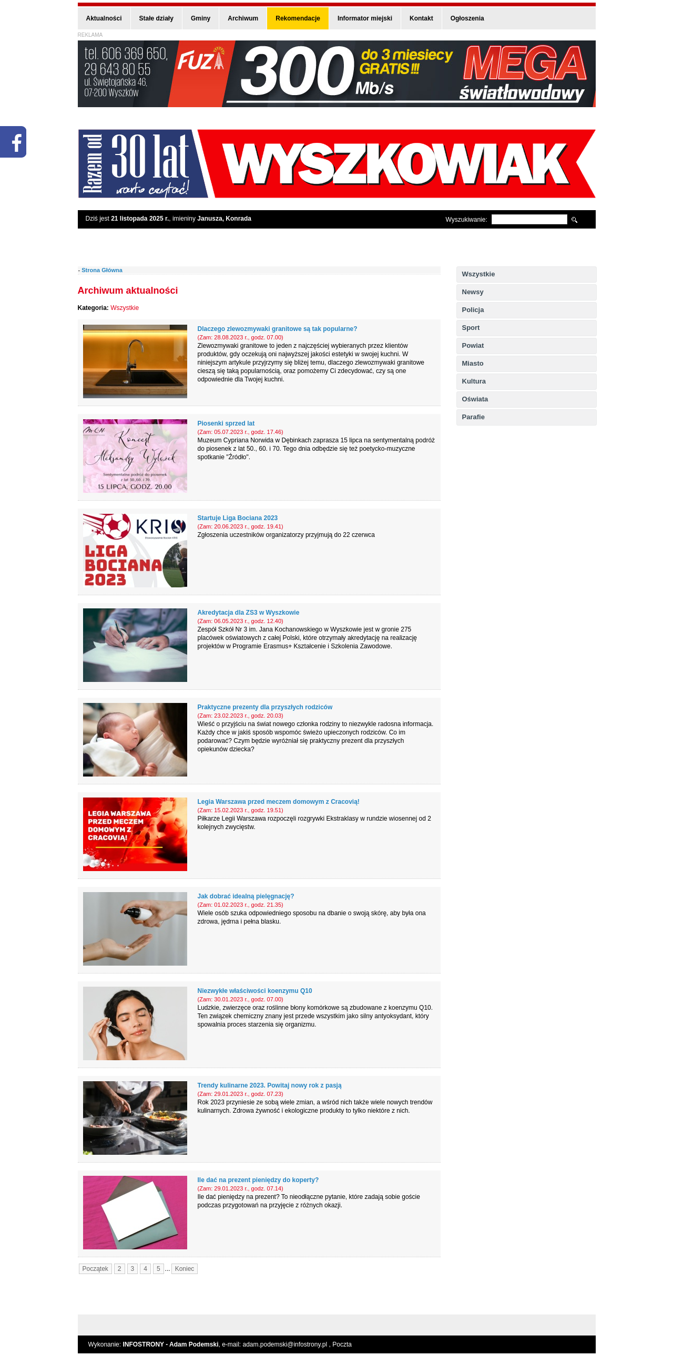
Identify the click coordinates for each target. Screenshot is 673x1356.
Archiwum (243, 18)
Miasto (473, 363)
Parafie (473, 417)
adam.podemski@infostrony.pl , (288, 1344)
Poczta (342, 1344)
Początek (95, 1268)
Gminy (200, 18)
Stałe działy (156, 18)
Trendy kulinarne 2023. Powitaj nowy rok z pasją (270, 1085)
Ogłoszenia (467, 18)
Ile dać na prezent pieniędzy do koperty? (258, 1180)
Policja (473, 310)
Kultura (474, 381)
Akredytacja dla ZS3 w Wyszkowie (249, 612)
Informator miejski (365, 18)
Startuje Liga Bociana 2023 (238, 518)
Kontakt (421, 18)
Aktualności (104, 18)
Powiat (473, 345)
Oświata (475, 399)
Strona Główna (102, 270)
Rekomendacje (298, 18)
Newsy (473, 292)
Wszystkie (478, 274)
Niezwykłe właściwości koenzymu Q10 (255, 991)
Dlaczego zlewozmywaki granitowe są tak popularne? (278, 329)
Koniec (185, 1268)
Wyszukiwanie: (466, 219)
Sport (471, 328)
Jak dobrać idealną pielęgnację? (246, 896)
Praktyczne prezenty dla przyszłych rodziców (265, 707)
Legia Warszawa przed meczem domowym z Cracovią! (279, 801)
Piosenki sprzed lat (226, 423)
